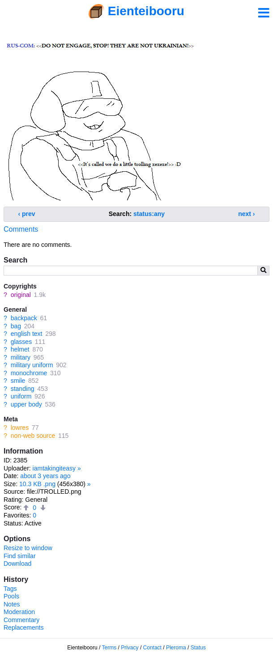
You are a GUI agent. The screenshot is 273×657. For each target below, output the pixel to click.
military (20, 357)
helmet (20, 349)
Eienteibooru (146, 11)
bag (16, 326)
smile (18, 380)
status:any (149, 213)
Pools (11, 596)
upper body (26, 404)
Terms (109, 647)
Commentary (21, 619)
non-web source (33, 435)
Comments (21, 229)
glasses (21, 341)
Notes (12, 604)
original (21, 294)
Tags (10, 588)
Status (198, 647)
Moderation (19, 611)
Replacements (24, 627)
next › (246, 213)
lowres (20, 427)
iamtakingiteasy (54, 468)
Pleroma (176, 647)
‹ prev (26, 213)
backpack (24, 318)
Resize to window (28, 547)
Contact (152, 647)
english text (27, 333)
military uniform (32, 365)
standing (22, 388)
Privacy (129, 647)
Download (17, 563)
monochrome (29, 373)
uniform (21, 396)
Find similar (20, 556)
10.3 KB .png (37, 483)
